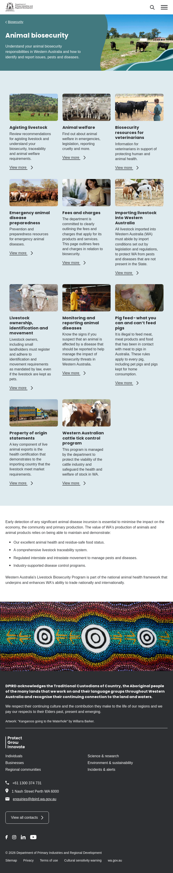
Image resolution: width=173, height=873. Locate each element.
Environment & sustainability (110, 763)
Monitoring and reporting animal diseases (80, 323)
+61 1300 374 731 (26, 783)
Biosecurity (15, 22)
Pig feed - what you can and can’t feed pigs (135, 323)
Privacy (28, 860)
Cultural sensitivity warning (83, 860)
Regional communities (23, 769)
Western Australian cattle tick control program (83, 438)
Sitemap (11, 860)
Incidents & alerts (101, 769)
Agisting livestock (28, 127)
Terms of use (49, 860)
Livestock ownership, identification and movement (28, 325)
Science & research (103, 756)
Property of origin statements (28, 435)
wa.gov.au (115, 860)
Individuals (14, 756)
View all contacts (24, 817)
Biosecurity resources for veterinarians (129, 132)
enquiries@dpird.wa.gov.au (30, 799)
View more (21, 167)
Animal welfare (78, 127)
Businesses (14, 763)
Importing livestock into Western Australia (136, 218)
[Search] (152, 7)
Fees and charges (81, 212)
